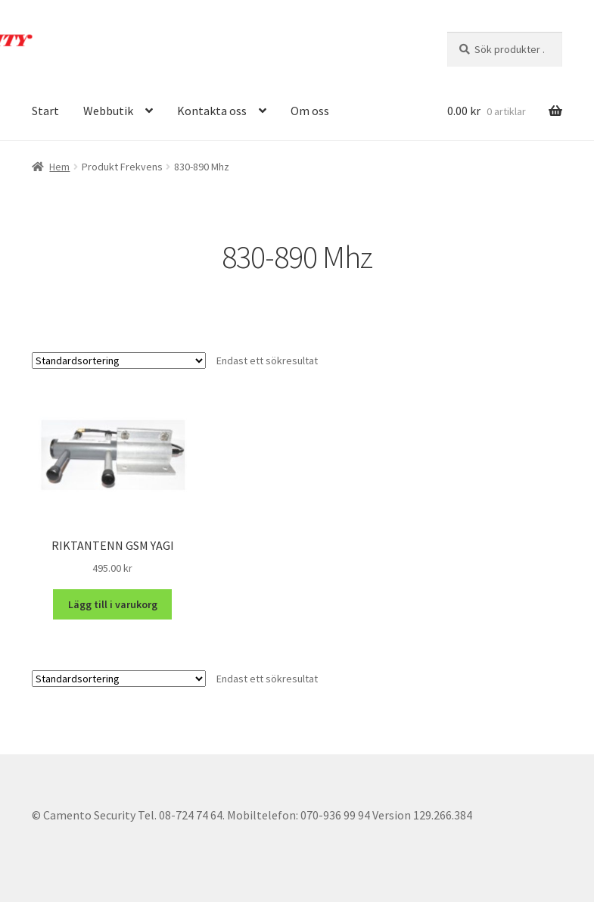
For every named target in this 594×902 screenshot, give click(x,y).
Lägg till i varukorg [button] (112, 604)
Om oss (310, 110)
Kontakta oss (212, 110)
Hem (59, 166)
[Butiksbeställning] (119, 360)
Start (45, 110)
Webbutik (108, 110)
